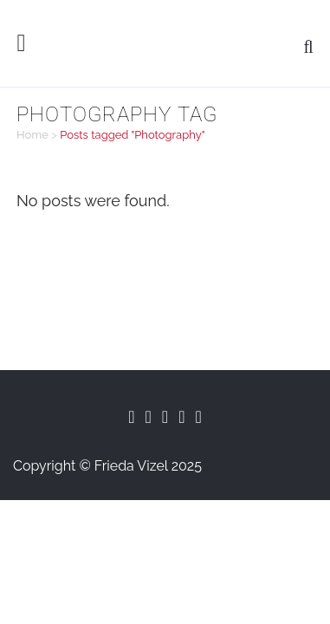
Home (32, 134)
